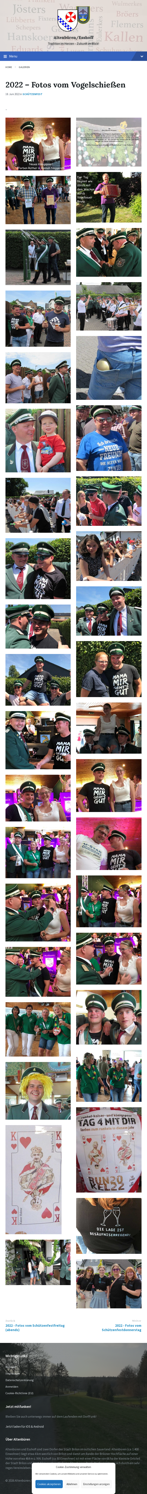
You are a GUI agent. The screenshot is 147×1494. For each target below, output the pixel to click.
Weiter (136, 1320)
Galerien (24, 67)
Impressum (12, 1373)
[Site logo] (73, 31)
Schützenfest (32, 94)
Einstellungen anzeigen (96, 1484)
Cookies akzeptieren (49, 1484)
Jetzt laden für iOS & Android (24, 1427)
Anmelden (11, 1386)
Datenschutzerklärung (19, 1380)
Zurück (10, 1320)
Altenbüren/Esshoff (73, 37)
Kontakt (10, 1367)
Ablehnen (71, 1484)
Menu (73, 56)
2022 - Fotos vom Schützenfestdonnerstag (121, 1327)
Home (8, 67)
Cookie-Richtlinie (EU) (19, 1393)
